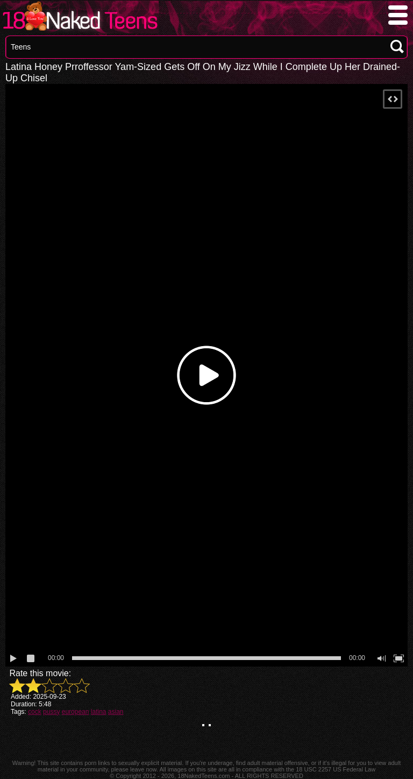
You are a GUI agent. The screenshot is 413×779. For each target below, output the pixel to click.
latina (98, 711)
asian (116, 711)
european (75, 711)
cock (34, 711)
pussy (51, 711)
